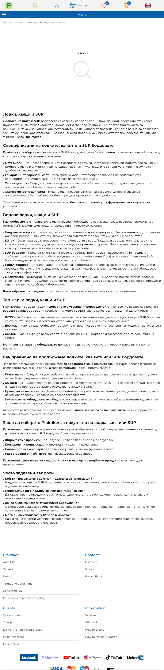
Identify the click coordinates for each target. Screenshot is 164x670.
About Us (9, 562)
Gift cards (91, 622)
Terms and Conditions (17, 583)
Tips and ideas (12, 615)
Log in (56, 5)
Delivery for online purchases (22, 629)
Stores (89, 569)
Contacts (91, 562)
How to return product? (101, 637)
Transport (9, 622)
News (6, 576)
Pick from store (13, 637)
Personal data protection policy (24, 598)
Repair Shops (94, 576)
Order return (11, 644)
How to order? (94, 629)
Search (35, 5)
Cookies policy (12, 591)
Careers (8, 569)
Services (90, 615)
